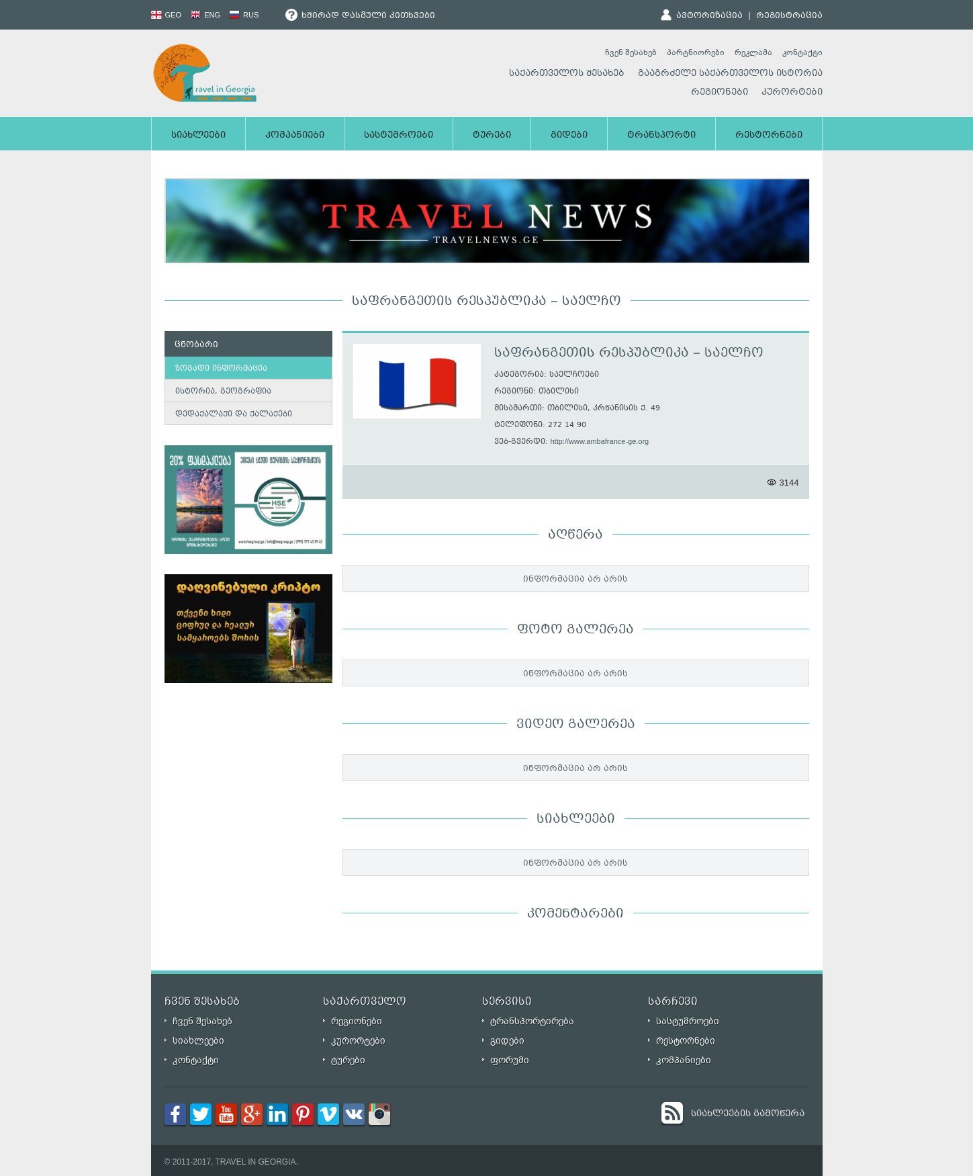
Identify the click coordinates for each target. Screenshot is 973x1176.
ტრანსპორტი (661, 135)
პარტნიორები (696, 52)
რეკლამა (753, 52)
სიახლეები (198, 135)
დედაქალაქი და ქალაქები (233, 414)
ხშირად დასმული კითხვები (360, 16)
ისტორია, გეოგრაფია (223, 392)
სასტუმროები (398, 135)
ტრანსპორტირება (532, 1021)
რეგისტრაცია (789, 16)
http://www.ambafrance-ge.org (600, 441)
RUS (244, 15)
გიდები (569, 135)
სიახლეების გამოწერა (747, 1114)
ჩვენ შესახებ (631, 52)
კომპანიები (294, 135)
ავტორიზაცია (709, 16)
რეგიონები (719, 92)
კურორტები (792, 92)
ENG (205, 15)
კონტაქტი (802, 52)
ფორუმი (509, 1060)
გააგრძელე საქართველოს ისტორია (730, 74)
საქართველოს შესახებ (566, 74)
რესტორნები (768, 135)
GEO (166, 15)
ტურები (492, 135)
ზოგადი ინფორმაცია (221, 369)
